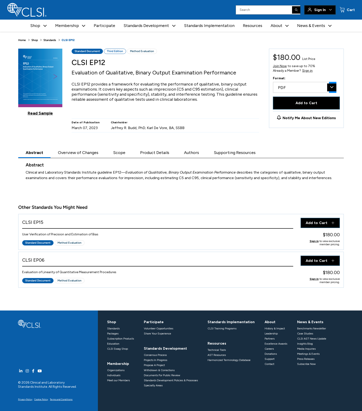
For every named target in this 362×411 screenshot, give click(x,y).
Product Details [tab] (154, 152)
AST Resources (217, 355)
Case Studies (305, 333)
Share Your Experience (157, 333)
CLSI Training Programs (222, 328)
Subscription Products (120, 338)
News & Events (310, 322)
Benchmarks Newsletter (311, 328)
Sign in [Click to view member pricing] (314, 241)
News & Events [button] (311, 25)
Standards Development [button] (146, 25)
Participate (104, 25)
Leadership (271, 333)
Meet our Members (118, 380)
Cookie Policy (41, 399)
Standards (49, 40)
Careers (269, 348)
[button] (45, 26)
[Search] (296, 10)
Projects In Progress (155, 360)
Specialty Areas (153, 385)
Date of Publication (86, 122)
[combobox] (304, 87)
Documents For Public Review (162, 375)
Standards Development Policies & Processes (171, 380)
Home (22, 40)
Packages (112, 333)
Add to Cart (306, 103)
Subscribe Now (306, 364)
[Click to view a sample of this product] (40, 82)
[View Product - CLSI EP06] (157, 261)
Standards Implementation (209, 25)
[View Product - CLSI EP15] (157, 223)
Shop (34, 40)
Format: (279, 78)
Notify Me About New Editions (309, 118)
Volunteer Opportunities (158, 328)
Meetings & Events (308, 353)
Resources (252, 25)
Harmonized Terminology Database (229, 360)
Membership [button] (67, 25)
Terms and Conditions (61, 399)
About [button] (276, 25)
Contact (269, 364)
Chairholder (119, 122)
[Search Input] (268, 10)
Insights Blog (305, 343)
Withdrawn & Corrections (159, 370)
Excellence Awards (276, 343)
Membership (118, 363)
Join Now (280, 66)
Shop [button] (35, 25)
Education (113, 343)
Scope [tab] (119, 152)
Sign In (320, 10)
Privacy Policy (25, 399)
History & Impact (275, 328)
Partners (270, 338)
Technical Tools (217, 350)
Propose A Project (154, 365)
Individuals (113, 375)
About (270, 322)
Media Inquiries (306, 348)
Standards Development (165, 348)
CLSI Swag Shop (117, 348)
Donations (271, 353)
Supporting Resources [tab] (235, 152)
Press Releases (305, 359)
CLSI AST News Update (311, 338)
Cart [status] (350, 10)
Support (270, 359)
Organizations (115, 370)
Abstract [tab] (34, 152)
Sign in (307, 71)
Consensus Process (155, 355)
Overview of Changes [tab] (78, 152)
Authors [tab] (191, 152)
